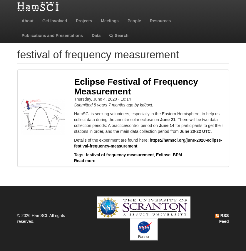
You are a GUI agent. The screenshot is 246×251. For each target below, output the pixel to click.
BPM (177, 154)
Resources (160, 20)
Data (96, 35)
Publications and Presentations (52, 35)
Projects (84, 20)
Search (118, 35)
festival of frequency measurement (120, 154)
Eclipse (163, 154)
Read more (84, 160)
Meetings (110, 20)
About (28, 20)
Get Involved (54, 20)
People (134, 20)
